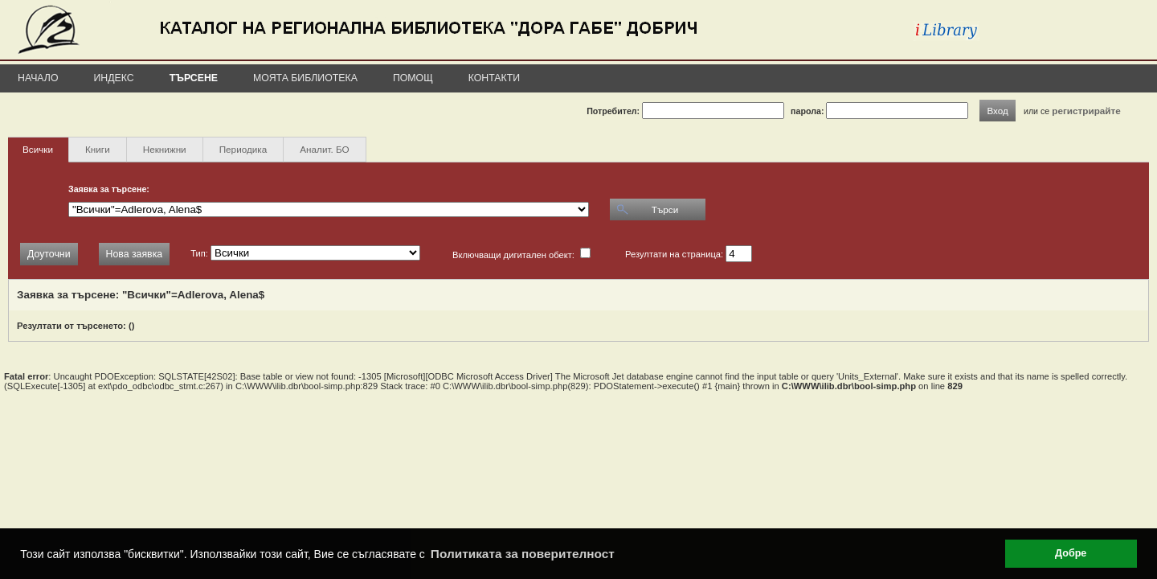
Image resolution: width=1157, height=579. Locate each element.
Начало (38, 78)
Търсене (194, 78)
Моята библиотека (305, 78)
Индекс (114, 78)
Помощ (413, 78)
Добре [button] (1070, 553)
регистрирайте (1086, 110)
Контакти (494, 78)
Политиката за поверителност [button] (523, 554)
